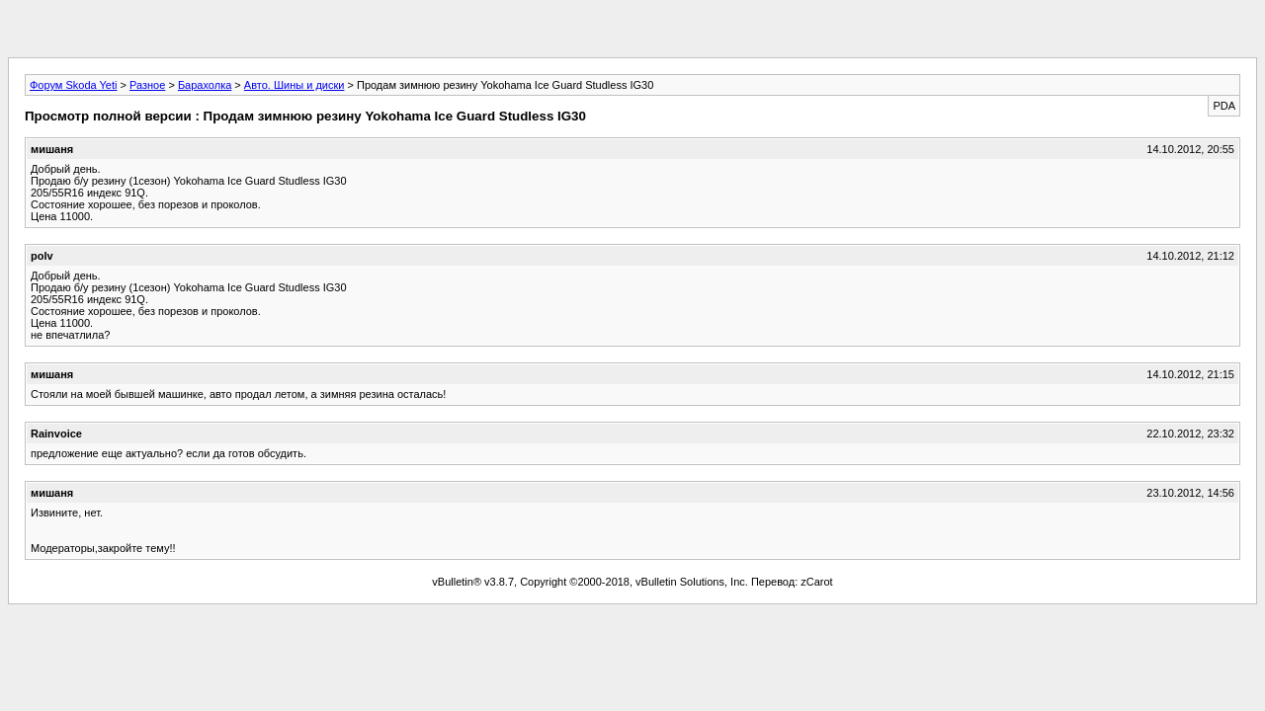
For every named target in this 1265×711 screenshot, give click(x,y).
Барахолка (204, 85)
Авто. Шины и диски (294, 85)
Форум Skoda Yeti (73, 85)
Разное (147, 85)
